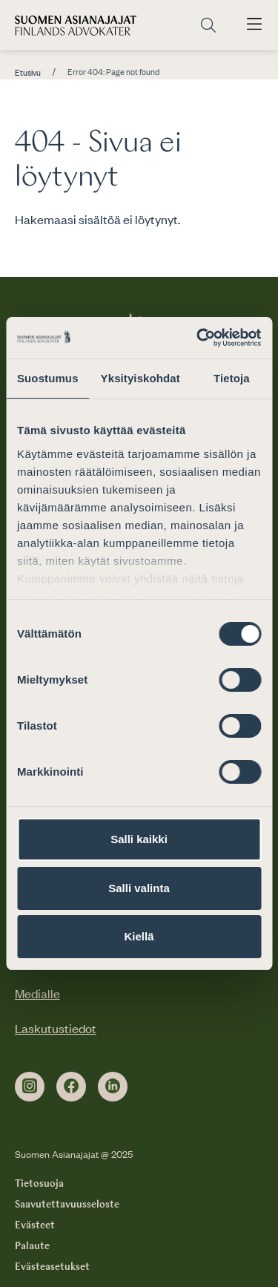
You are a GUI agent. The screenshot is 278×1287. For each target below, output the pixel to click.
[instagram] (29, 1086)
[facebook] (71, 1086)
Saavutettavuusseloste (67, 1204)
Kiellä (138, 936)
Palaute (32, 1246)
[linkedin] (113, 1086)
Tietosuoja (39, 1184)
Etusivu (28, 73)
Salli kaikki (139, 839)
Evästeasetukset (52, 1267)
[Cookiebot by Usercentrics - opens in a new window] (198, 337)
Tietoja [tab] (232, 378)
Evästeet (35, 1225)
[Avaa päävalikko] (254, 25)
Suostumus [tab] (48, 378)
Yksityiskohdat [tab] (140, 378)
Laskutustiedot (55, 1028)
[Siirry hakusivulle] (208, 26)
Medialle (37, 993)
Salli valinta (139, 888)
